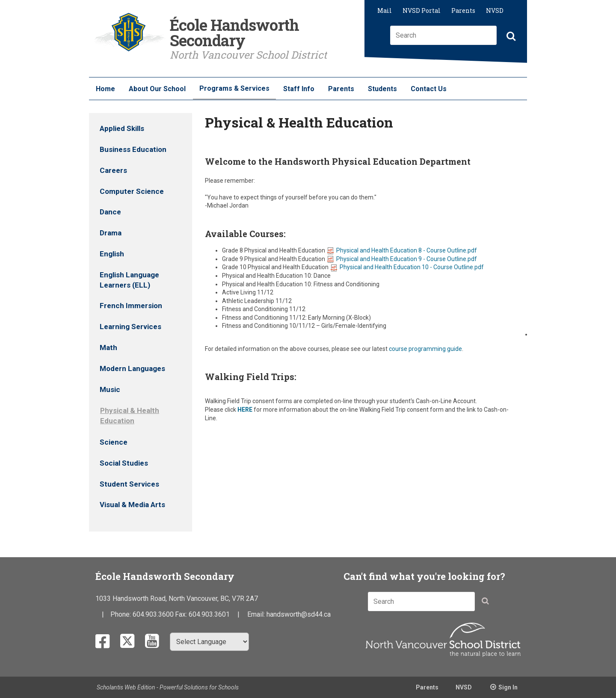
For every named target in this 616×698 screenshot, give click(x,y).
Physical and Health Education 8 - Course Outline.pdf (402, 250)
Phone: (121, 614)
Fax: (182, 614)
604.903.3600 (153, 614)
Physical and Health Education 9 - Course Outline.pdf (402, 258)
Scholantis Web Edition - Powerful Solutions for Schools (168, 687)
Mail (384, 10)
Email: (257, 614)
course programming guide (425, 348)
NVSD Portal (422, 10)
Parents (463, 10)
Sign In (508, 687)
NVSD (494, 10)
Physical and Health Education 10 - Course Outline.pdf (407, 267)
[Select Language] (209, 642)
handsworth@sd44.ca (299, 614)
